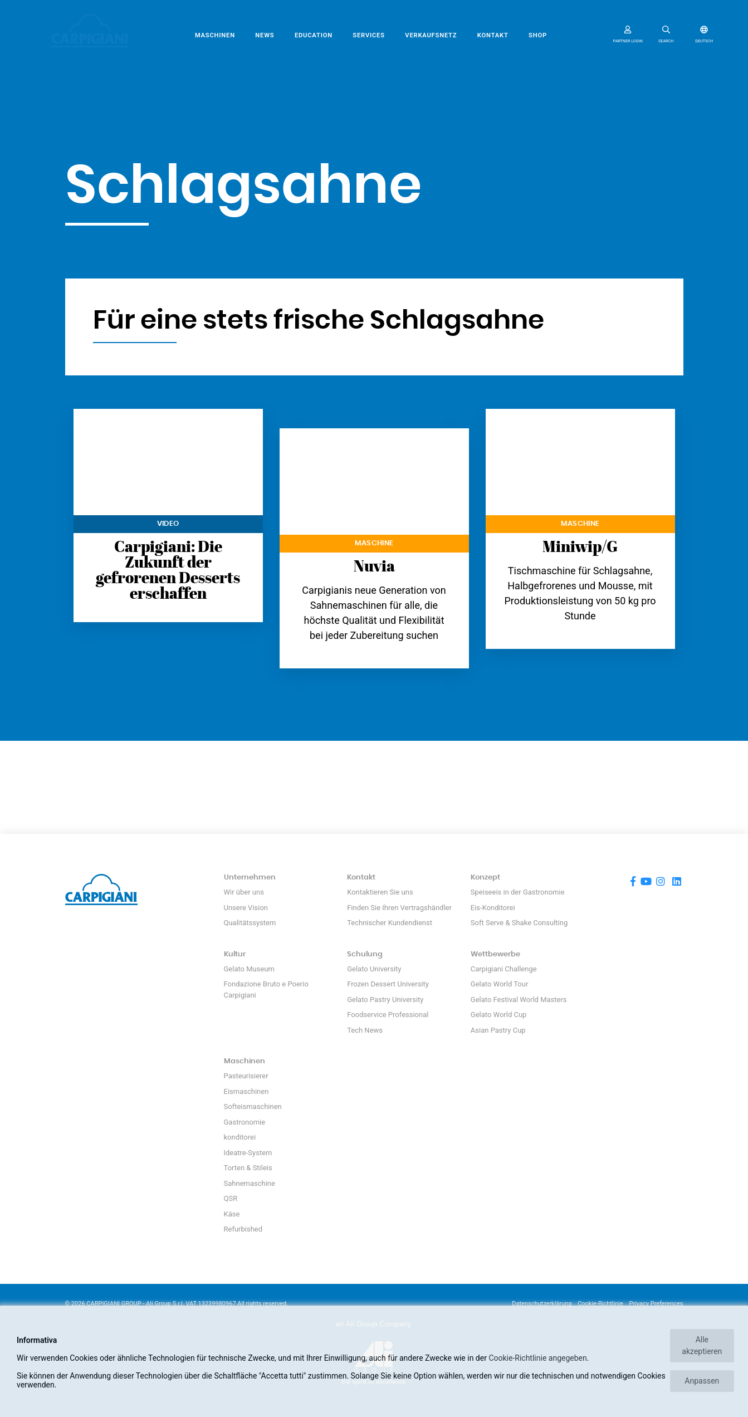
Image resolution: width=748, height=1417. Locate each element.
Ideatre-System (248, 1153)
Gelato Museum (249, 969)
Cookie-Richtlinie (600, 1303)
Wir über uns (244, 892)
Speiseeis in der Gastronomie (518, 892)
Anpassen (702, 1380)
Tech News (365, 1030)
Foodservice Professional (387, 1014)
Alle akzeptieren (702, 1345)
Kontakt (493, 35)
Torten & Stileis (248, 1168)
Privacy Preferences (656, 1303)
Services (368, 35)
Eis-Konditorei (493, 907)
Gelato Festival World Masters (519, 999)
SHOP (538, 35)
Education (314, 35)
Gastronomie (245, 1122)
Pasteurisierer (246, 1076)
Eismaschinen (246, 1091)
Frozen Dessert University (388, 984)
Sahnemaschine (249, 1183)
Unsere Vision (246, 907)
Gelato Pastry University (385, 999)
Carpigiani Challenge (504, 969)
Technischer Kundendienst (389, 922)
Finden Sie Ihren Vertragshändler (399, 907)
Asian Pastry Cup (498, 1030)
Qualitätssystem (250, 922)
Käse (232, 1214)
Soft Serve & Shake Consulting (519, 922)
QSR (231, 1198)
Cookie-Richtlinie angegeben (537, 1358)
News (264, 35)
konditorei (240, 1137)
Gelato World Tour (499, 984)
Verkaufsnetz (431, 35)
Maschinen (215, 35)
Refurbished (243, 1229)
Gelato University (374, 969)
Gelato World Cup (499, 1014)
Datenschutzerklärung (541, 1303)
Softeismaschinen (253, 1106)
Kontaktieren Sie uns (380, 892)
